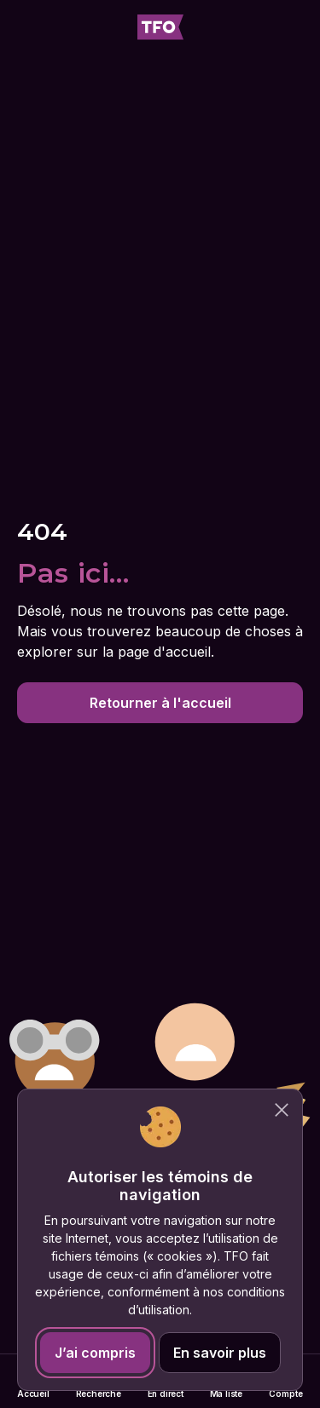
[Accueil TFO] (160, 27)
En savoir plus (219, 1352)
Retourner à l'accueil (160, 702)
